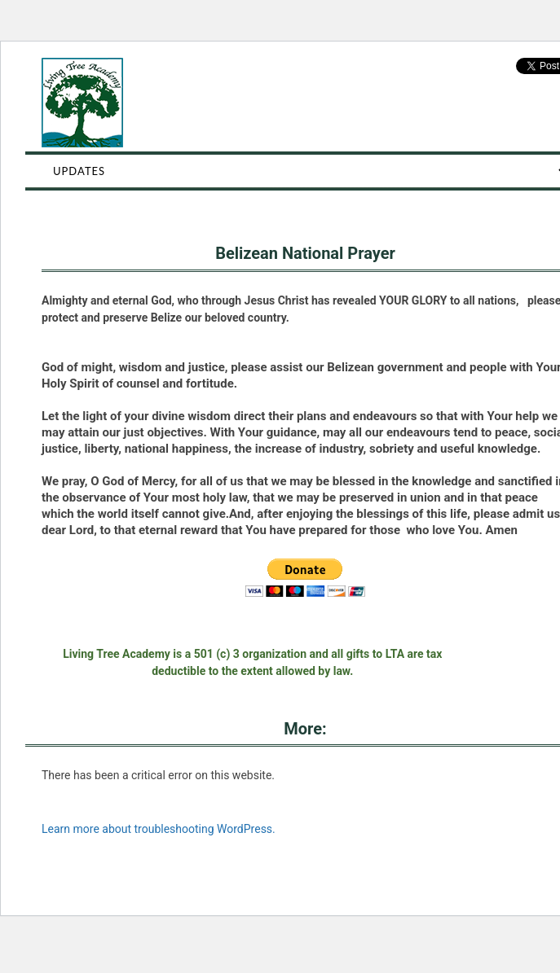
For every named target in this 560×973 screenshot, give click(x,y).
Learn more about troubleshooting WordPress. (159, 828)
